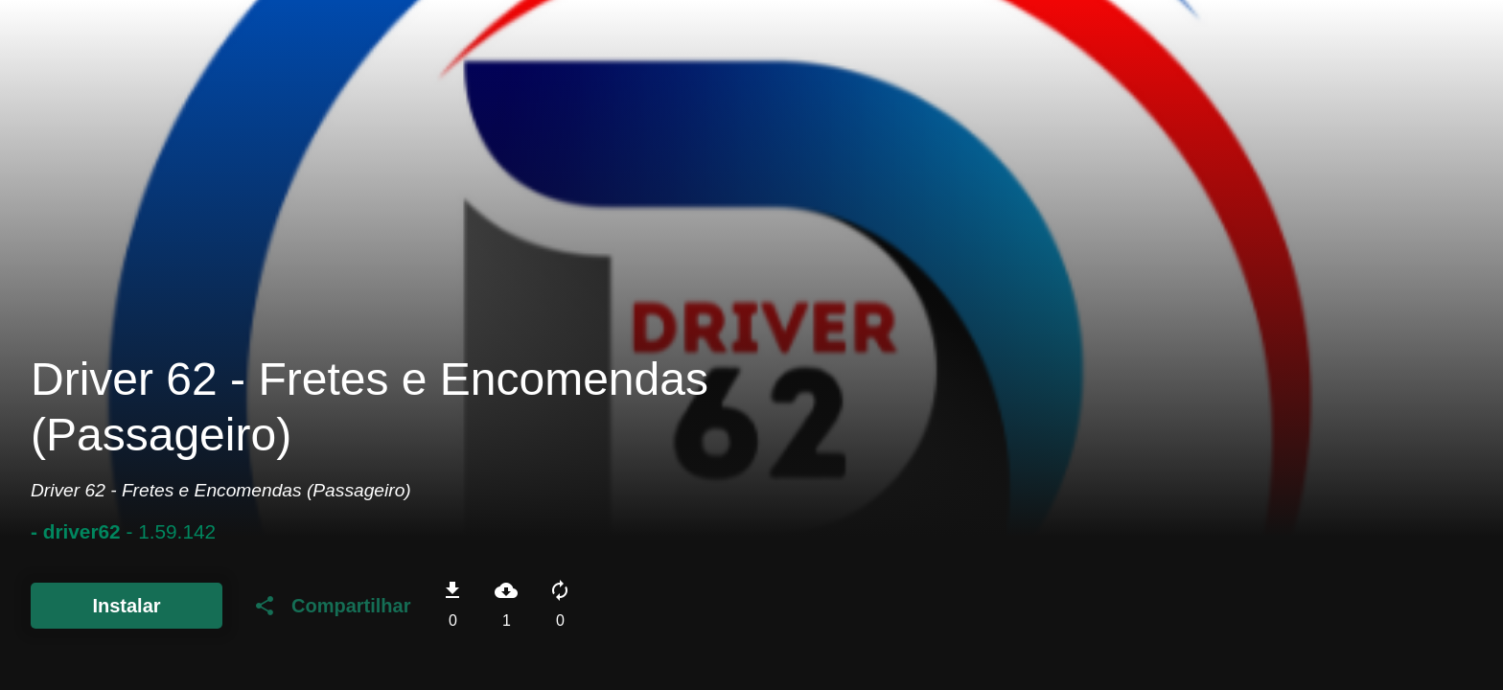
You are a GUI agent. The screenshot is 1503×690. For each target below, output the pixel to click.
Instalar (126, 605)
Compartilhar (331, 605)
